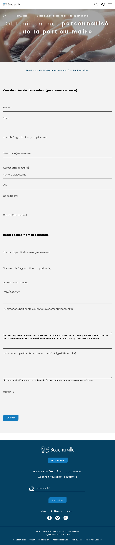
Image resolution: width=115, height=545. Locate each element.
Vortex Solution (63, 534)
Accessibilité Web (60, 540)
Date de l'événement (15, 282)
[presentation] (26, 403)
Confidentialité (19, 540)
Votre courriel (43, 488)
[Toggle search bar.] (95, 4)
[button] (110, 4)
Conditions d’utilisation (39, 540)
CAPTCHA (8, 392)
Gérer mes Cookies (93, 540)
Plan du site (77, 540)
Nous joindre (57, 460)
